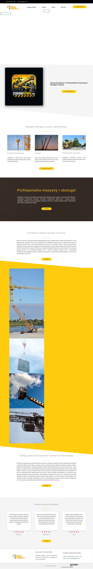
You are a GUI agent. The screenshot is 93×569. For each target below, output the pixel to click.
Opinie (53, 7)
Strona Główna (31, 7)
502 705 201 (71, 556)
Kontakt (63, 7)
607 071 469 (78, 556)
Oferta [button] (44, 7)
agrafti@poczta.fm (75, 558)
